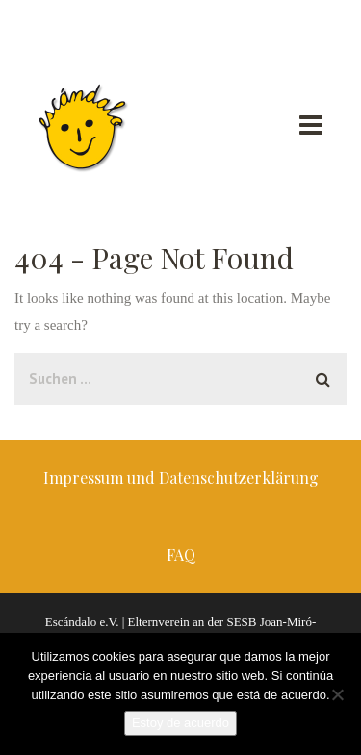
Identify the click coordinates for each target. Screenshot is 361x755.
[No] (337, 694)
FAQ (181, 554)
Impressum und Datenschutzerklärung (181, 477)
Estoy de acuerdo (180, 723)
